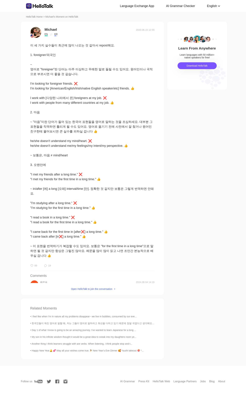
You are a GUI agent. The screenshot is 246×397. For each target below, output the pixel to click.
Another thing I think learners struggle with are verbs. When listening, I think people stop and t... (82, 343)
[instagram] (65, 381)
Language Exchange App (137, 6)
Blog (212, 381)
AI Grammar (127, 381)
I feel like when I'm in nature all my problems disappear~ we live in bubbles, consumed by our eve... (84, 316)
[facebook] (57, 381)
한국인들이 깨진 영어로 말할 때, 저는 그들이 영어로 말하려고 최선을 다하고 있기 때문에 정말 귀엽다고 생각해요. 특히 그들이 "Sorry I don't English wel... (113, 323)
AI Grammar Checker (180, 6)
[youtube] (38, 381)
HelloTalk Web (161, 381)
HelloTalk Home (34, 16)
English (212, 6)
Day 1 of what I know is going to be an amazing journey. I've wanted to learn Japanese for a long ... (84, 330)
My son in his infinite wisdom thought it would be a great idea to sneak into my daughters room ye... (84, 337)
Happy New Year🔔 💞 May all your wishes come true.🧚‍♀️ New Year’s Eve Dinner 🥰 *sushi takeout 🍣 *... (88, 350)
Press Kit (143, 381)
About (221, 381)
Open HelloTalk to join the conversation (91, 289)
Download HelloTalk (197, 65)
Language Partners (185, 381)
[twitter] (49, 381)
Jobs (203, 381)
